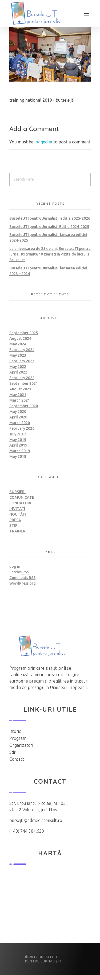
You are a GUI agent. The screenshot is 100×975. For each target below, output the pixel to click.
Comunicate (21, 497)
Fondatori (20, 503)
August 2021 (20, 389)
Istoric (15, 731)
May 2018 (17, 456)
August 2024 (20, 338)
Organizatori (21, 745)
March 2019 (19, 451)
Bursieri (17, 492)
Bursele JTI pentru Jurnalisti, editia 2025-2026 (49, 218)
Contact (16, 759)
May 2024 (17, 344)
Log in (14, 566)
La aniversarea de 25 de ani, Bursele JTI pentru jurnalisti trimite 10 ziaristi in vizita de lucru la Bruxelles (50, 254)
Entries (19, 572)
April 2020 (18, 417)
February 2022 (21, 378)
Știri (14, 525)
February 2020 (21, 428)
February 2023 (21, 361)
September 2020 (23, 406)
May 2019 (17, 439)
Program (17, 738)
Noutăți (17, 514)
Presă (15, 520)
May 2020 (17, 411)
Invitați (17, 508)
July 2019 (17, 434)
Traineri (17, 531)
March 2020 (19, 423)
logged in (43, 141)
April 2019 (18, 445)
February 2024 (21, 350)
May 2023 (17, 355)
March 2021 (19, 400)
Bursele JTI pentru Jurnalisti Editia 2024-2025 (49, 226)
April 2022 (18, 372)
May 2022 (17, 366)
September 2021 (23, 383)
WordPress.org (22, 583)
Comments (22, 578)
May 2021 (17, 395)
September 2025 (23, 333)
